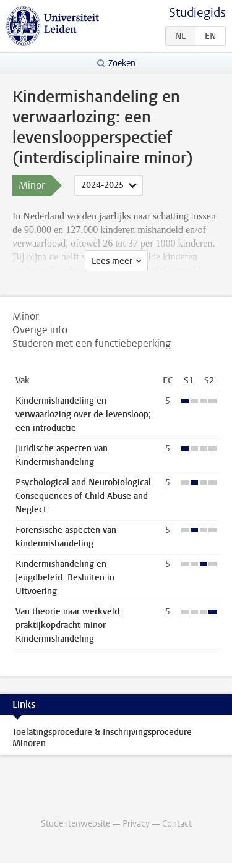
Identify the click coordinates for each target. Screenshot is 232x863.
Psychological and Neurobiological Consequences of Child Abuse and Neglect (83, 496)
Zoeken (121, 63)
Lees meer (112, 261)
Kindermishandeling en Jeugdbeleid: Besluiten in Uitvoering (64, 577)
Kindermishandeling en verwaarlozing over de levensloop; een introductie (83, 414)
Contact (177, 824)
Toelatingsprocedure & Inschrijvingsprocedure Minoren (102, 737)
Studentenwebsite (75, 824)
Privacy (136, 824)
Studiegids (197, 12)
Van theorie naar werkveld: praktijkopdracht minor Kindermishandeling (68, 625)
